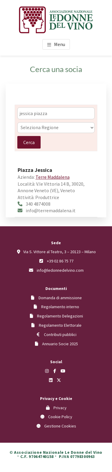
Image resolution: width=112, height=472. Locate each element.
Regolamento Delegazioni (60, 316)
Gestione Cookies (60, 426)
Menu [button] (59, 44)
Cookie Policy (60, 416)
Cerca (29, 142)
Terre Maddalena (53, 177)
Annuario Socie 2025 (60, 343)
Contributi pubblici (60, 334)
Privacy (60, 407)
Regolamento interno (60, 306)
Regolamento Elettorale (60, 325)
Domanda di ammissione (60, 297)
